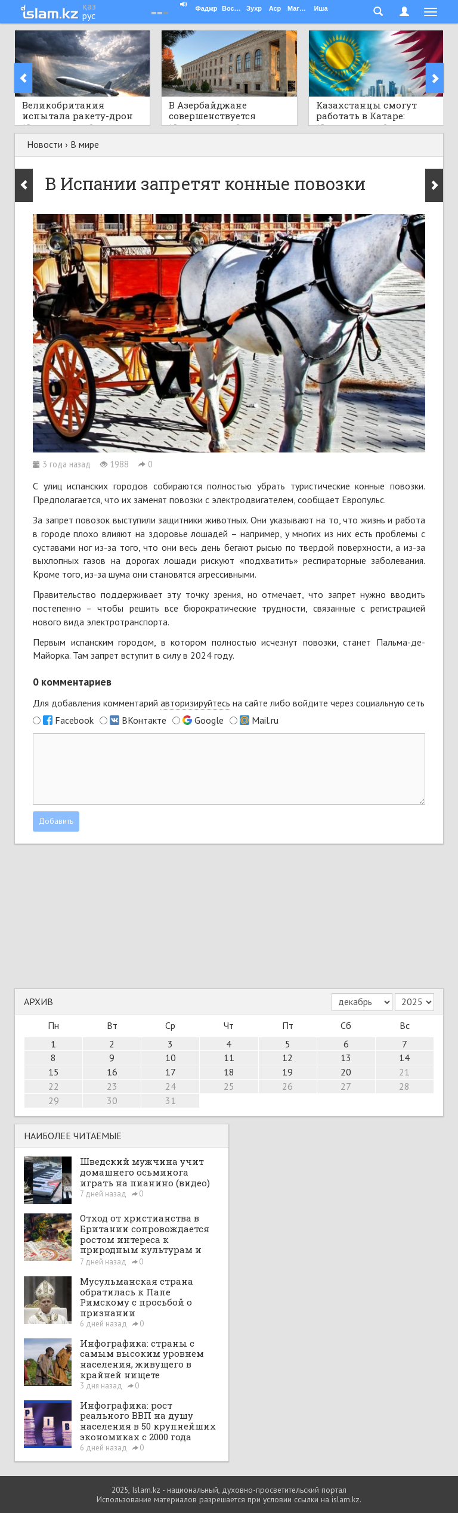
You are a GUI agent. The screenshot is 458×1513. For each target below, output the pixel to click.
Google (209, 720)
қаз (89, 6)
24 (170, 1086)
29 (53, 1100)
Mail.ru (265, 720)
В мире (84, 144)
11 (229, 1058)
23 (112, 1086)
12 (287, 1058)
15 (53, 1072)
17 (170, 1072)
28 (404, 1086)
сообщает (320, 500)
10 (170, 1058)
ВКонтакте (144, 720)
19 (287, 1072)
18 (229, 1072)
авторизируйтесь (195, 703)
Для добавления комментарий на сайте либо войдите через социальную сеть (229, 703)
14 (404, 1058)
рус (88, 15)
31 (170, 1100)
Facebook (74, 720)
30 (112, 1100)
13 (346, 1058)
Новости (45, 144)
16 (112, 1072)
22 (53, 1086)
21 (404, 1072)
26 (287, 1086)
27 (346, 1086)
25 (229, 1086)
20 (346, 1072)
